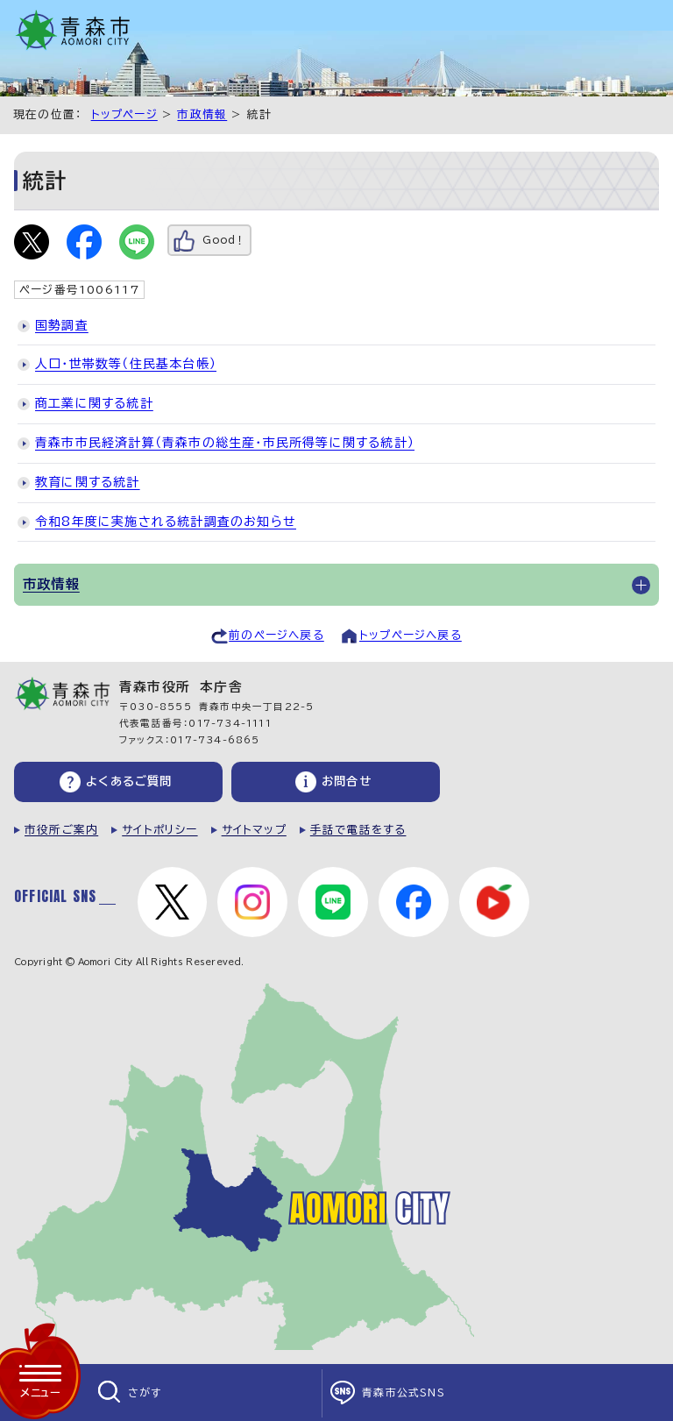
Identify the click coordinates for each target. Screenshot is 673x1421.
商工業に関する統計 (94, 403)
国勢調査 (62, 325)
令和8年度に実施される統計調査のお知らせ (165, 521)
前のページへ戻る (276, 635)
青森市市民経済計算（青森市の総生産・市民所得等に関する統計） (224, 443)
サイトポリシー (159, 829)
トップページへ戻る (410, 635)
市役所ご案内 (61, 829)
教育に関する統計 (87, 482)
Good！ (223, 240)
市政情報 (202, 114)
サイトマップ (254, 829)
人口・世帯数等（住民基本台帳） (125, 364)
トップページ (124, 114)
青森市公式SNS (403, 1392)
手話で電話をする (358, 829)
